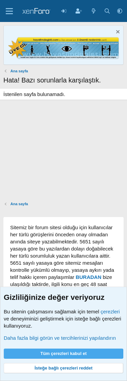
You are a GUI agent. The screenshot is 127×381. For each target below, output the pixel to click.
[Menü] (9, 11)
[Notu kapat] (117, 32)
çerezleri (110, 311)
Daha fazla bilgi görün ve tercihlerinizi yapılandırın (60, 338)
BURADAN (88, 277)
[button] (120, 11)
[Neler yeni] (93, 11)
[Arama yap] (107, 11)
